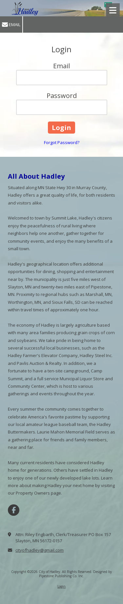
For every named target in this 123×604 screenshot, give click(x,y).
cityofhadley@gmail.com (39, 550)
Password (62, 95)
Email (11, 25)
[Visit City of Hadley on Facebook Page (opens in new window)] (13, 510)
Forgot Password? (61, 142)
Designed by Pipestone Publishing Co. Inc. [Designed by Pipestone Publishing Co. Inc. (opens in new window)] (75, 573)
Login (61, 586)
